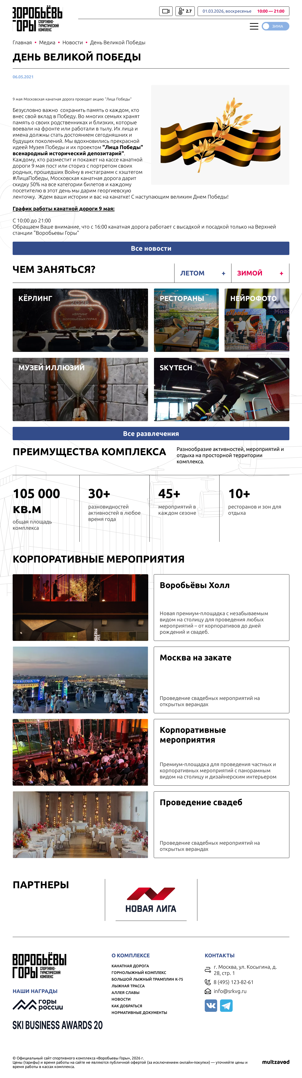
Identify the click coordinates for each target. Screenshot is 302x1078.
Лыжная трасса (128, 993)
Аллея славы (126, 1000)
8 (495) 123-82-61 (233, 990)
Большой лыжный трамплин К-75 (148, 987)
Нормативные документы (140, 1020)
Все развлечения (151, 440)
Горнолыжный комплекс (139, 980)
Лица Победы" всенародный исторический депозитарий (79, 151)
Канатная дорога (130, 973)
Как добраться (127, 1013)
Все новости (151, 249)
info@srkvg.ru (229, 999)
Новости (121, 1007)
